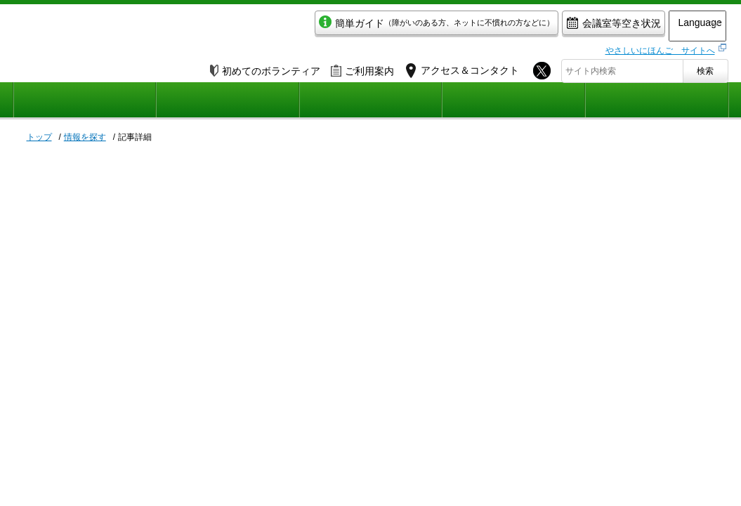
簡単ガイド (394, 25)
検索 (705, 68)
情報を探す (85, 137)
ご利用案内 (362, 68)
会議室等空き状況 (571, 25)
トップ (39, 137)
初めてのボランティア (265, 68)
